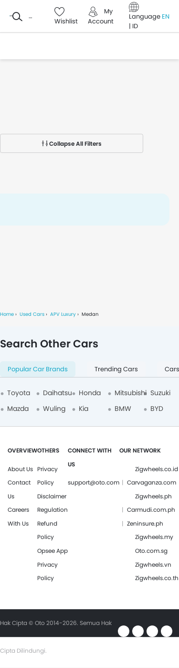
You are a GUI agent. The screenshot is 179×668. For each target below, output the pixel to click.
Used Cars (32, 314)
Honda (90, 393)
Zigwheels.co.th (157, 578)
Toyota (18, 393)
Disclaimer (51, 496)
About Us (20, 469)
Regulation (52, 510)
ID (135, 26)
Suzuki (160, 393)
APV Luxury (63, 314)
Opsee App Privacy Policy (52, 564)
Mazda (18, 408)
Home (7, 314)
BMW (123, 408)
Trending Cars (116, 369)
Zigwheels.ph (153, 496)
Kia (83, 408)
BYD (156, 408)
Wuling (54, 408)
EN (165, 16)
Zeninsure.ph (145, 523)
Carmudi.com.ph (151, 510)
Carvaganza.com (151, 482)
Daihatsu (57, 393)
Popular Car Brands (38, 369)
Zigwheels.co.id (156, 469)
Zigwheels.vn (153, 564)
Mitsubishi (131, 393)
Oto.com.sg (151, 551)
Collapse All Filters (72, 144)
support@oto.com (93, 482)
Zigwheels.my (154, 537)
